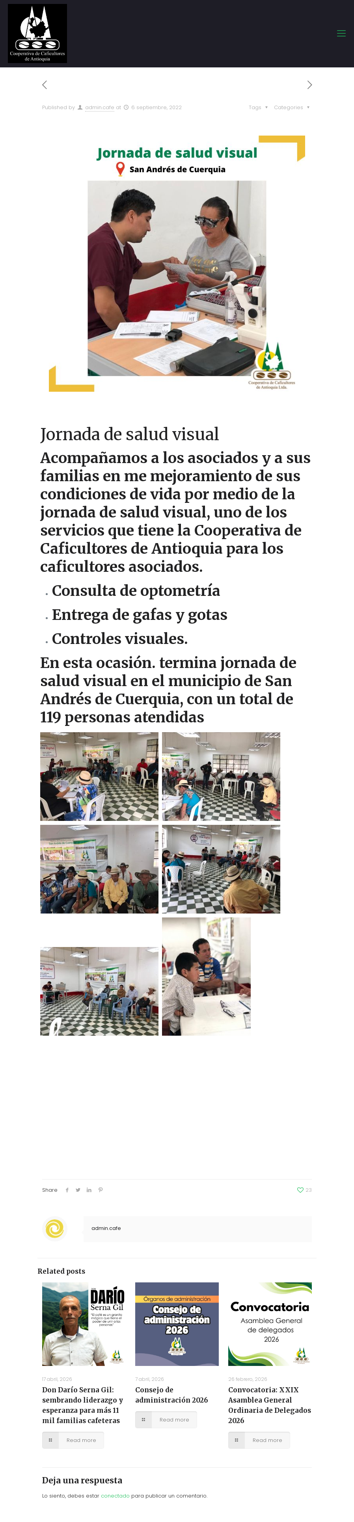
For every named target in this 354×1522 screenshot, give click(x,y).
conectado (115, 1496)
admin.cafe (99, 107)
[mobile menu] (341, 33)
